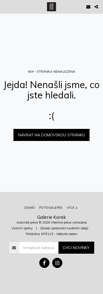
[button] (6, 6)
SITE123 (47, 234)
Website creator (66, 234)
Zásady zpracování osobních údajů (64, 228)
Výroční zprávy (22, 228)
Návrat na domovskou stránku (51, 134)
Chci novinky (76, 247)
